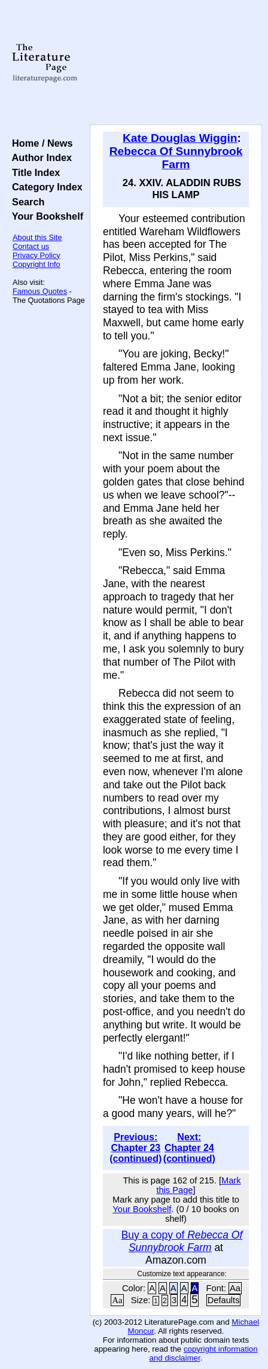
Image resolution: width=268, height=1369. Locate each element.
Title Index (33, 172)
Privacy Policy (36, 255)
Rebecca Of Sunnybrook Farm (176, 158)
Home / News (40, 143)
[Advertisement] (175, 63)
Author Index (39, 157)
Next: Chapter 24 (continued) (189, 1148)
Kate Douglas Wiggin (180, 138)
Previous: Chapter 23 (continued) (135, 1148)
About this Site (37, 237)
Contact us (31, 246)
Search (25, 201)
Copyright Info (36, 264)
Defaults (224, 1300)
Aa (235, 1288)
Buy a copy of (182, 1241)
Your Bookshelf (45, 216)
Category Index (45, 186)
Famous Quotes (40, 291)
